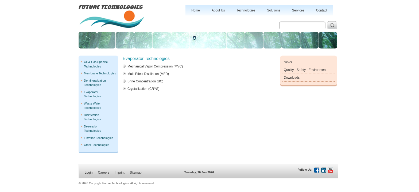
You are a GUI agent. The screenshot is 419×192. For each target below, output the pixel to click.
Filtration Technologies (98, 137)
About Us (218, 10)
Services (298, 10)
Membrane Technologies (100, 73)
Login (88, 172)
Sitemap (136, 172)
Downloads (292, 77)
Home (195, 10)
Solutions (273, 10)
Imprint (120, 172)
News (288, 62)
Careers (103, 172)
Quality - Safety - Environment (305, 70)
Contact (321, 10)
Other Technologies (96, 144)
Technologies (245, 10)
